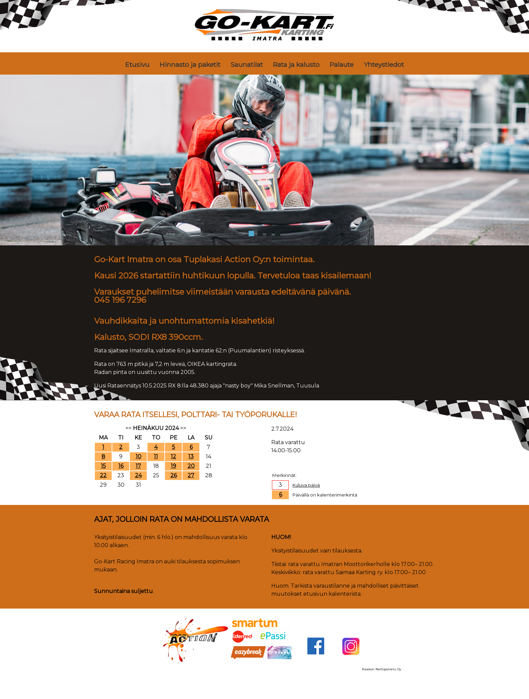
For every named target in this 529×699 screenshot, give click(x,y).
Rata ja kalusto (296, 64)
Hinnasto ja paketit (190, 64)
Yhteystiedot (384, 64)
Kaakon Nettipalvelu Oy (381, 669)
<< (129, 428)
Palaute (342, 64)
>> (183, 428)
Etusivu (137, 64)
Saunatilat (246, 64)
